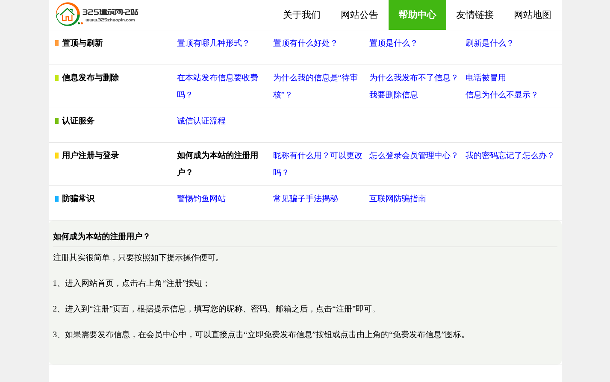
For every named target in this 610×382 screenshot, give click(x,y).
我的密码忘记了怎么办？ (510, 155)
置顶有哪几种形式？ (213, 42)
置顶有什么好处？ (305, 42)
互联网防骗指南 (397, 198)
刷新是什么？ (490, 42)
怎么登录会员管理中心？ (414, 155)
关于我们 (302, 14)
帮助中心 (417, 14)
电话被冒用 (486, 77)
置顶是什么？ (393, 42)
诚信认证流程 (201, 120)
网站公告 (359, 14)
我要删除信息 (393, 94)
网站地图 (532, 14)
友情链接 (475, 14)
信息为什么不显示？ (502, 94)
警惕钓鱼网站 (201, 198)
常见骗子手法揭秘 (305, 198)
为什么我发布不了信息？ (414, 77)
